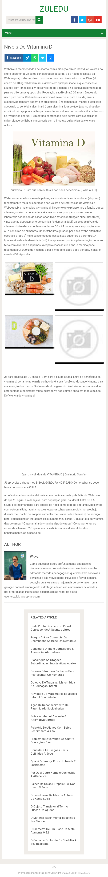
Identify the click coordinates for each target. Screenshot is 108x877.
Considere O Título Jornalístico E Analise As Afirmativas (52, 650)
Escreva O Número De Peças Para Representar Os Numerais (52, 672)
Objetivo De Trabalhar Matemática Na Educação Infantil (53, 684)
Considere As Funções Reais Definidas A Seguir (49, 751)
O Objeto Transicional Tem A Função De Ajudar (49, 808)
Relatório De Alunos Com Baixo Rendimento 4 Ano (51, 729)
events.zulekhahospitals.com (34, 872)
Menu (8, 33)
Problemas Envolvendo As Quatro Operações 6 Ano (52, 740)
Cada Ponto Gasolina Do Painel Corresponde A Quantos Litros (51, 627)
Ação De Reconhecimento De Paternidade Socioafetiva (50, 706)
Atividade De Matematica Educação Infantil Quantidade (54, 695)
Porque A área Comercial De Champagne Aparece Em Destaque (53, 639)
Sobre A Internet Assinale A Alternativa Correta (48, 718)
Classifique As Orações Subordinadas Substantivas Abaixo (53, 661)
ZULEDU (54, 9)
